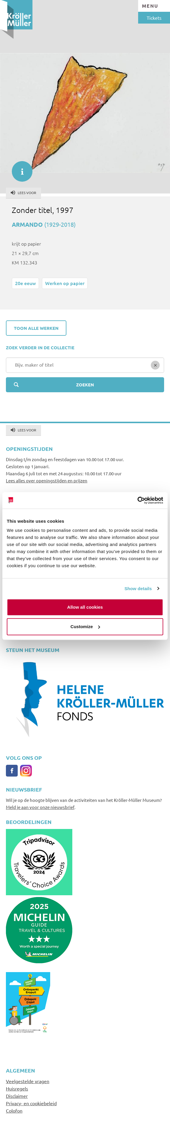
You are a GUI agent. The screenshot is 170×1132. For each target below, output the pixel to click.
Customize (85, 626)
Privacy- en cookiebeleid (31, 1103)
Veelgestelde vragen (27, 1081)
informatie (19, 168)
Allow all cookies (85, 607)
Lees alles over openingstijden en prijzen (46, 480)
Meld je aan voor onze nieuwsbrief (40, 807)
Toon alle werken (36, 328)
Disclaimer (17, 1096)
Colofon (14, 1110)
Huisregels (17, 1088)
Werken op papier (64, 283)
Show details (138, 588)
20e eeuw (25, 283)
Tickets (154, 18)
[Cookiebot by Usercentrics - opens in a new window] (137, 500)
